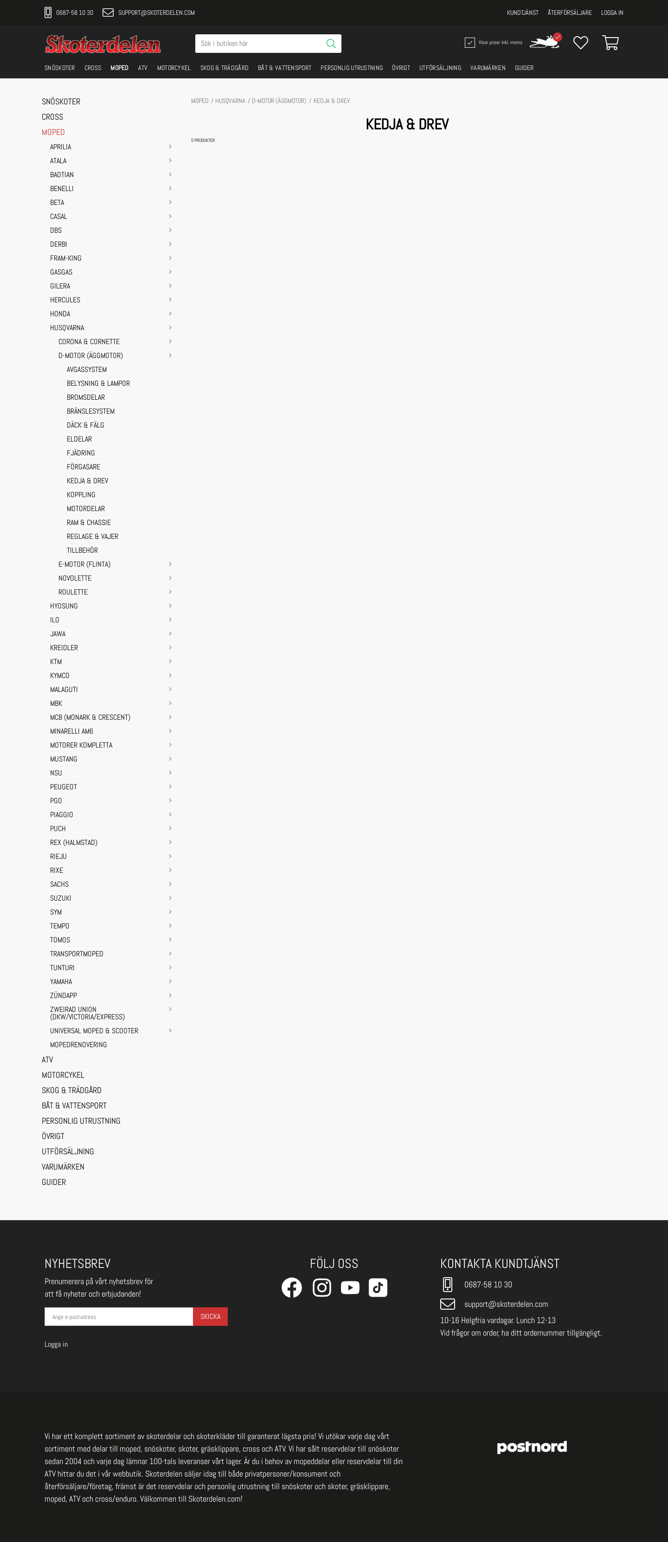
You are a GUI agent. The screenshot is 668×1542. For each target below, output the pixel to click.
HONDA (60, 314)
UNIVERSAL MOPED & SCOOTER (94, 1031)
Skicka (210, 1316)
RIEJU (58, 857)
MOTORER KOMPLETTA (81, 746)
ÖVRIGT (401, 68)
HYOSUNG (64, 606)
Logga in (612, 12)
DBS (56, 231)
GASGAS (61, 273)
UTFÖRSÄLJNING (440, 68)
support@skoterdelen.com (149, 12)
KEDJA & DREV (87, 481)
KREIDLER (64, 648)
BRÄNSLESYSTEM (91, 412)
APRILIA (60, 147)
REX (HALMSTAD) (73, 843)
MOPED (119, 68)
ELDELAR (79, 439)
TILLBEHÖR (82, 551)
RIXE (56, 871)
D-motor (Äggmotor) (90, 356)
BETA (57, 203)
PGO (56, 801)
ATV (143, 68)
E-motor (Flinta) (84, 565)
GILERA (60, 286)
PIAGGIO (61, 815)
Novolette (74, 579)
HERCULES (65, 300)
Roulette (73, 593)
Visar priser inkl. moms (492, 43)
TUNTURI (62, 968)
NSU (56, 773)
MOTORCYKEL (174, 68)
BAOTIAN (62, 175)
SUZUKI (60, 899)
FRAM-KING (66, 259)
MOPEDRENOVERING (78, 1045)
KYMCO (60, 676)
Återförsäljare (570, 12)
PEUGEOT (63, 787)
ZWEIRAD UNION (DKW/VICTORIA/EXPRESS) (87, 1014)
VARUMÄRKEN (488, 68)
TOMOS (60, 940)
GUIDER (524, 68)
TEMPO (60, 926)
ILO (54, 620)
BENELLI (62, 189)
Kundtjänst (523, 12)
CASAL (58, 217)
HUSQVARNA (67, 328)
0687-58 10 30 (69, 12)
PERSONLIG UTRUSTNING (352, 68)
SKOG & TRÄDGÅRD (224, 68)
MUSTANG (63, 759)
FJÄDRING (81, 453)
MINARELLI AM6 (71, 732)
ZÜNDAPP (63, 996)
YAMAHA (61, 982)
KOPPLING (81, 495)
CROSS (93, 68)
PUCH (58, 829)
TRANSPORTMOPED (76, 954)
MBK (56, 704)
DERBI (58, 245)
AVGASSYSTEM (87, 370)
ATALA (58, 161)
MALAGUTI (64, 690)
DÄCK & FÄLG (85, 426)
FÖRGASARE (83, 467)
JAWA (57, 634)
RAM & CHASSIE (89, 523)
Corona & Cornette (89, 342)
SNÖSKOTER (60, 68)
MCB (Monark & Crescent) (90, 718)
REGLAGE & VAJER (92, 537)
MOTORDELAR (86, 509)
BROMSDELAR (86, 398)
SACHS (59, 885)
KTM (56, 662)
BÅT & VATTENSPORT (284, 68)
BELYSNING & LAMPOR (98, 384)
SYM (56, 913)
